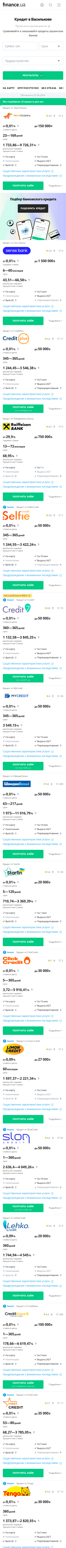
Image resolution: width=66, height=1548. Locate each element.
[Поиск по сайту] (50, 5)
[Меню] (59, 5)
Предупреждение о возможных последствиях (32, 175)
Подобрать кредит (33, 208)
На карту (9, 88)
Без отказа (49, 88)
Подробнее (54, 185)
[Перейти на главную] (14, 5)
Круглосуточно (28, 88)
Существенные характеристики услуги (28, 171)
